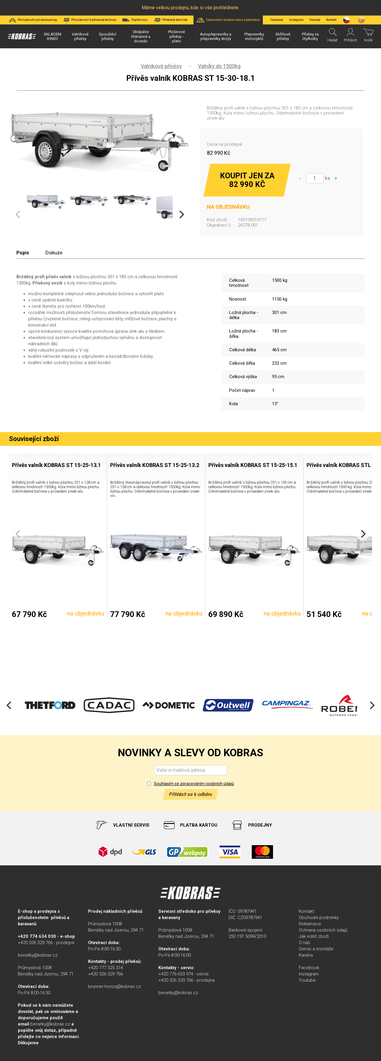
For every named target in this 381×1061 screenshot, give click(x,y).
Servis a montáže (316, 949)
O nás (304, 942)
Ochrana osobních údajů (323, 930)
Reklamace (310, 924)
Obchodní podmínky (319, 917)
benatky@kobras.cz (38, 955)
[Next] (181, 214)
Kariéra (306, 955)
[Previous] (9, 705)
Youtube (315, 19)
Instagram (296, 19)
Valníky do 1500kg (219, 66)
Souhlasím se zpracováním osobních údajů (194, 783)
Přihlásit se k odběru (190, 794)
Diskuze (54, 253)
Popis (22, 253)
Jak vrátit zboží (314, 936)
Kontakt (306, 911)
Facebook (276, 19)
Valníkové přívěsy (161, 66)
